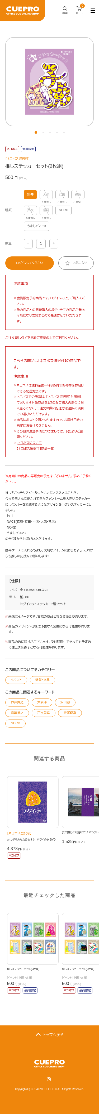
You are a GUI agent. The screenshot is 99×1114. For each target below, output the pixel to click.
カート (80, 9)
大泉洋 (42, 702)
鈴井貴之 (17, 702)
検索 (65, 11)
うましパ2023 (36, 226)
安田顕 (65, 702)
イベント (16, 680)
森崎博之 (17, 713)
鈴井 (30, 194)
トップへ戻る (53, 1035)
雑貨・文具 (42, 680)
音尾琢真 (70, 713)
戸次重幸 (43, 713)
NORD (63, 210)
